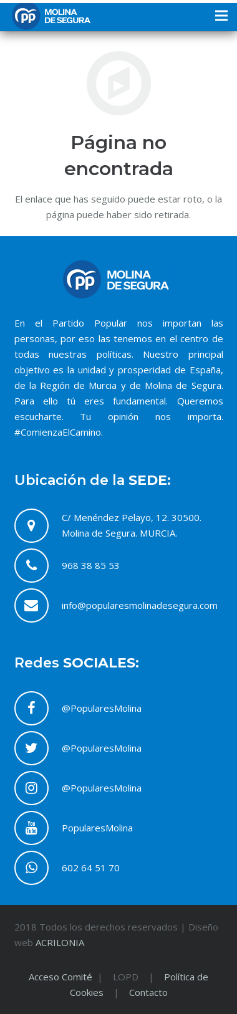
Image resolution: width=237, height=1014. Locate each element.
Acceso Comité (62, 976)
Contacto (148, 992)
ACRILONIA (60, 942)
